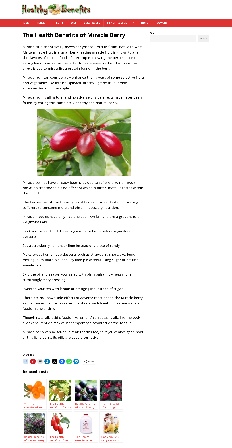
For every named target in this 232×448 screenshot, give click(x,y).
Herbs (41, 22)
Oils (73, 22)
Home (25, 22)
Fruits (59, 22)
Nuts (144, 22)
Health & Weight (119, 22)
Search (154, 33)
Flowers (161, 22)
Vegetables (92, 22)
